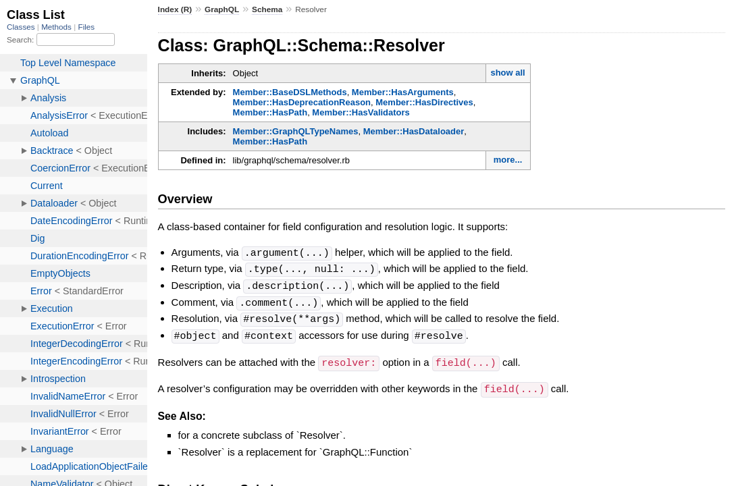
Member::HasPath (270, 112)
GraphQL (222, 9)
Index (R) (175, 9)
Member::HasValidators (361, 112)
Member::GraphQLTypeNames (296, 131)
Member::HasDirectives (424, 102)
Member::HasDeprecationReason (302, 102)
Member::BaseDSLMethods (290, 92)
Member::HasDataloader (414, 131)
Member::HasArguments (403, 92)
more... (508, 160)
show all (507, 73)
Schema (267, 9)
